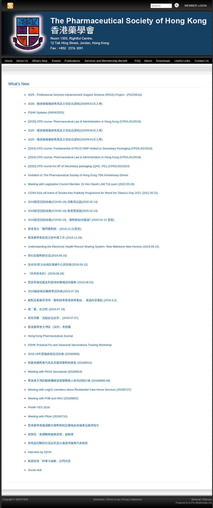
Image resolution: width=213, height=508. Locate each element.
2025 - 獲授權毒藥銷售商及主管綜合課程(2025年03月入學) (65, 139)
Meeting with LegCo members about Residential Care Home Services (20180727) (79, 389)
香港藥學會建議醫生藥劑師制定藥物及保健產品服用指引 (63, 425)
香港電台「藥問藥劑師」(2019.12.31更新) (54, 228)
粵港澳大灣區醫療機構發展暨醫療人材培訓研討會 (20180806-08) (69, 380)
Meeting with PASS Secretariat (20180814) (55, 371)
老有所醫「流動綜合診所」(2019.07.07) (53, 318)
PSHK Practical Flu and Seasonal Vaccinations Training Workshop (70, 345)
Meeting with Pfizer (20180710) (47, 416)
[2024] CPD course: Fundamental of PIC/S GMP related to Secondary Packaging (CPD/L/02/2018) (90, 148)
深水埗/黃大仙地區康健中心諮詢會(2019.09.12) (58, 264)
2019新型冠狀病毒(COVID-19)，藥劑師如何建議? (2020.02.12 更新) (71, 219)
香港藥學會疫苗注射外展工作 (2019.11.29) (55, 237)
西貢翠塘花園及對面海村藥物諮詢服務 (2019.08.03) (60, 282)
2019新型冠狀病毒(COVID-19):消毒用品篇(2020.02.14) (63, 202)
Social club (35, 470)
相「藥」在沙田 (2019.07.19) (46, 309)
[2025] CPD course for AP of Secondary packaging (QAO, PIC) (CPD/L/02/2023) (78, 166)
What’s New (18, 84)
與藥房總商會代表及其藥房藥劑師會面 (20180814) (60, 362)
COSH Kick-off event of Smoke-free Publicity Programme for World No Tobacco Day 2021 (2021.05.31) (93, 193)
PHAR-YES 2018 (39, 407)
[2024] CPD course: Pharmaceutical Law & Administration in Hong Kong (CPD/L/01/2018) (84, 157)
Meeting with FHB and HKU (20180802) (53, 398)
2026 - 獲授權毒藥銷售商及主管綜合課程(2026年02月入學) (65, 103)
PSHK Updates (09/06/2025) (46, 112)
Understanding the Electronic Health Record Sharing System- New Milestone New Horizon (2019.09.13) (93, 246)
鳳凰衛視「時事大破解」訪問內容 (49, 461)
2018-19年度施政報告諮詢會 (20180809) (53, 354)
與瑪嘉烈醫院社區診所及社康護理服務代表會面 (58, 443)
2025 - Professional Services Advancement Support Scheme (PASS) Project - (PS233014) (85, 94)
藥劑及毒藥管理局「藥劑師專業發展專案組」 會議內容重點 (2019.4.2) (72, 300)
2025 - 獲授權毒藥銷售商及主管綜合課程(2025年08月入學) (65, 130)
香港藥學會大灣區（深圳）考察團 (49, 327)
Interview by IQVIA (40, 452)
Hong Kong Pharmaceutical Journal (50, 336)
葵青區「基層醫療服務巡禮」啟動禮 (50, 434)
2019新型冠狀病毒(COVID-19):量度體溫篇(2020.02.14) (63, 210)
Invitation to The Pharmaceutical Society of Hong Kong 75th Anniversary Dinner (78, 175)
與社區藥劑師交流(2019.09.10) (47, 255)
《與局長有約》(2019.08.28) (46, 273)
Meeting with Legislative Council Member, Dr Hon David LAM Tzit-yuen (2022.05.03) (81, 184)
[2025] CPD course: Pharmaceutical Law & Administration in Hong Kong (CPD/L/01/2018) (84, 121)
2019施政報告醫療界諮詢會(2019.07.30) (53, 291)
